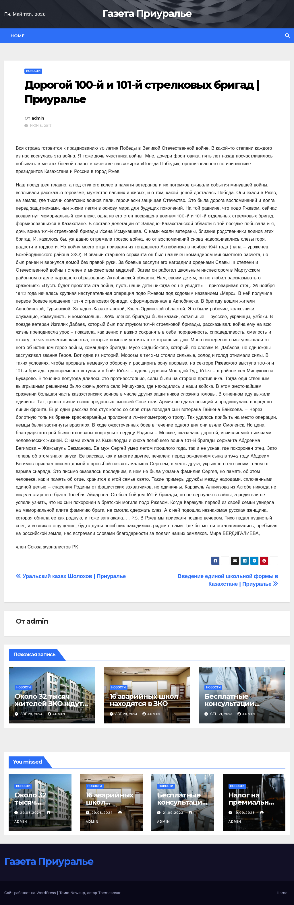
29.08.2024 (31, 813)
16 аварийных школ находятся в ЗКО (144, 700)
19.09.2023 (245, 813)
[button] (287, 35)
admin (38, 118)
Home (17, 35)
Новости (33, 71)
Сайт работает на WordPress (30, 893)
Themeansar (109, 893)
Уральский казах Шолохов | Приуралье (71, 576)
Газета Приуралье (147, 13)
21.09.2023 (174, 813)
